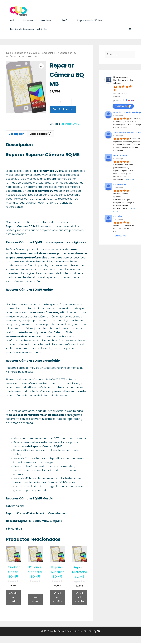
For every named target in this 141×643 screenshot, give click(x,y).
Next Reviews (119, 236)
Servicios (28, 20)
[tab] (16, 133)
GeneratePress (75, 631)
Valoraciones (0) (40, 134)
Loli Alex (117, 216)
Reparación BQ (49, 52)
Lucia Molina (119, 184)
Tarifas (65, 20)
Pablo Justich (120, 155)
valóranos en (123, 106)
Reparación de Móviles (93, 20)
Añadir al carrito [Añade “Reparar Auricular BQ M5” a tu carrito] (57, 597)
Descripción (16, 134)
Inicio (12, 20)
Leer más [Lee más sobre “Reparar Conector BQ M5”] (35, 599)
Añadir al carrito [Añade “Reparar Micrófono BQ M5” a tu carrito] (79, 597)
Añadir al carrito (63, 109)
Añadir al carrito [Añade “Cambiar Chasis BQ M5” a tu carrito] (13, 597)
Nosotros (49, 20)
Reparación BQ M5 (70, 124)
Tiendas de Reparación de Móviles (28, 29)
